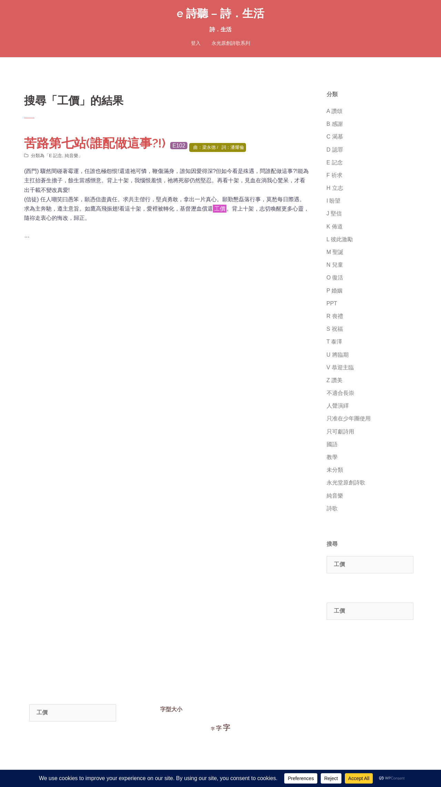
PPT (332, 303)
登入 (196, 43)
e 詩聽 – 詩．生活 (220, 13)
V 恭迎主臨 (340, 367)
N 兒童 (335, 265)
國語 (332, 444)
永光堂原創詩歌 (346, 483)
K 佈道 (335, 226)
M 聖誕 (335, 252)
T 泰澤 (334, 342)
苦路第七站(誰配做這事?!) (94, 143)
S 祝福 (335, 329)
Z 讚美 (334, 380)
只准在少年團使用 (349, 418)
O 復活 (335, 277)
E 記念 (55, 155)
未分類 (335, 470)
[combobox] (370, 564)
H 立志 (335, 188)
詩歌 (332, 508)
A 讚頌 (334, 111)
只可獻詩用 (340, 432)
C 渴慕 (335, 137)
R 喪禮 (335, 316)
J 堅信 (334, 213)
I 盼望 (334, 201)
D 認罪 (335, 150)
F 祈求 (334, 175)
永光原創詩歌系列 (231, 43)
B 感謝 (335, 124)
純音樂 (71, 155)
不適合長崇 (340, 393)
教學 (332, 457)
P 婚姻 (335, 291)
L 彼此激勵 (340, 239)
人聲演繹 (338, 406)
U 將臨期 (338, 355)
